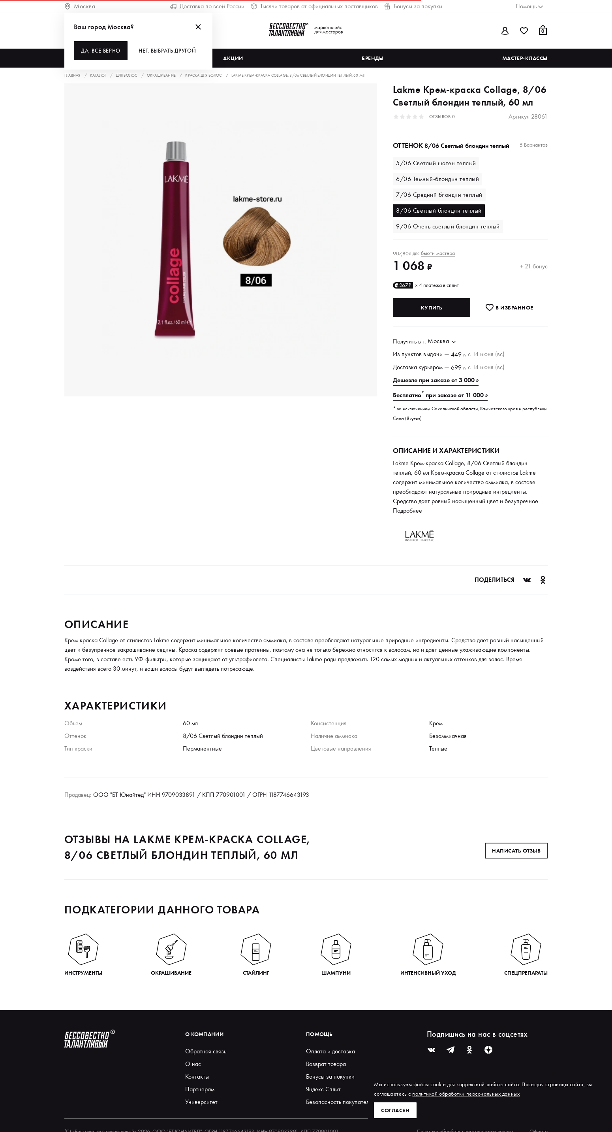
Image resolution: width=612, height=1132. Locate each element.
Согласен (395, 1110)
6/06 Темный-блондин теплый (437, 179)
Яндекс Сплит (323, 1089)
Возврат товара (326, 1064)
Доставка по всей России (207, 6)
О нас (193, 1064)
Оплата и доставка (330, 1051)
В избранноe (509, 307)
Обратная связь (205, 1051)
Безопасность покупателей (340, 1102)
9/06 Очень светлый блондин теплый (448, 226)
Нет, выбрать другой (167, 50)
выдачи (433, 354)
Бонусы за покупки (413, 6)
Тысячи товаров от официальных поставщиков (314, 6)
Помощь (319, 1034)
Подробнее (407, 510)
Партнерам (199, 1089)
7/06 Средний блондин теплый (439, 195)
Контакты (197, 1076)
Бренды (372, 58)
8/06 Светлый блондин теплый (439, 210)
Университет (201, 1102)
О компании (204, 1034)
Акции (233, 58)
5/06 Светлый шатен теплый (436, 163)
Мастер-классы (525, 58)
